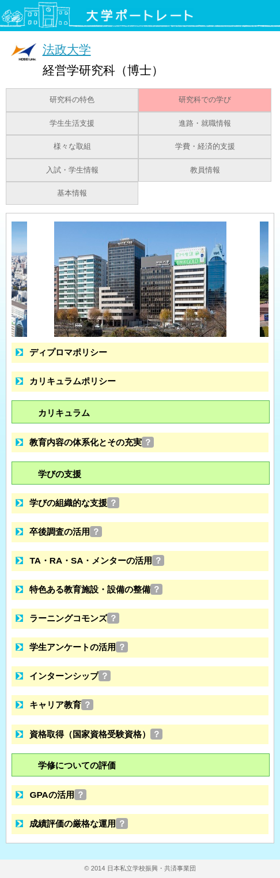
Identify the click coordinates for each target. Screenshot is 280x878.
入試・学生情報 (72, 170)
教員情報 (205, 170)
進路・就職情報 (205, 123)
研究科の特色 (72, 100)
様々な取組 (72, 146)
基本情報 (72, 193)
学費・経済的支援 (205, 146)
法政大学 (67, 49)
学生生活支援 (72, 123)
